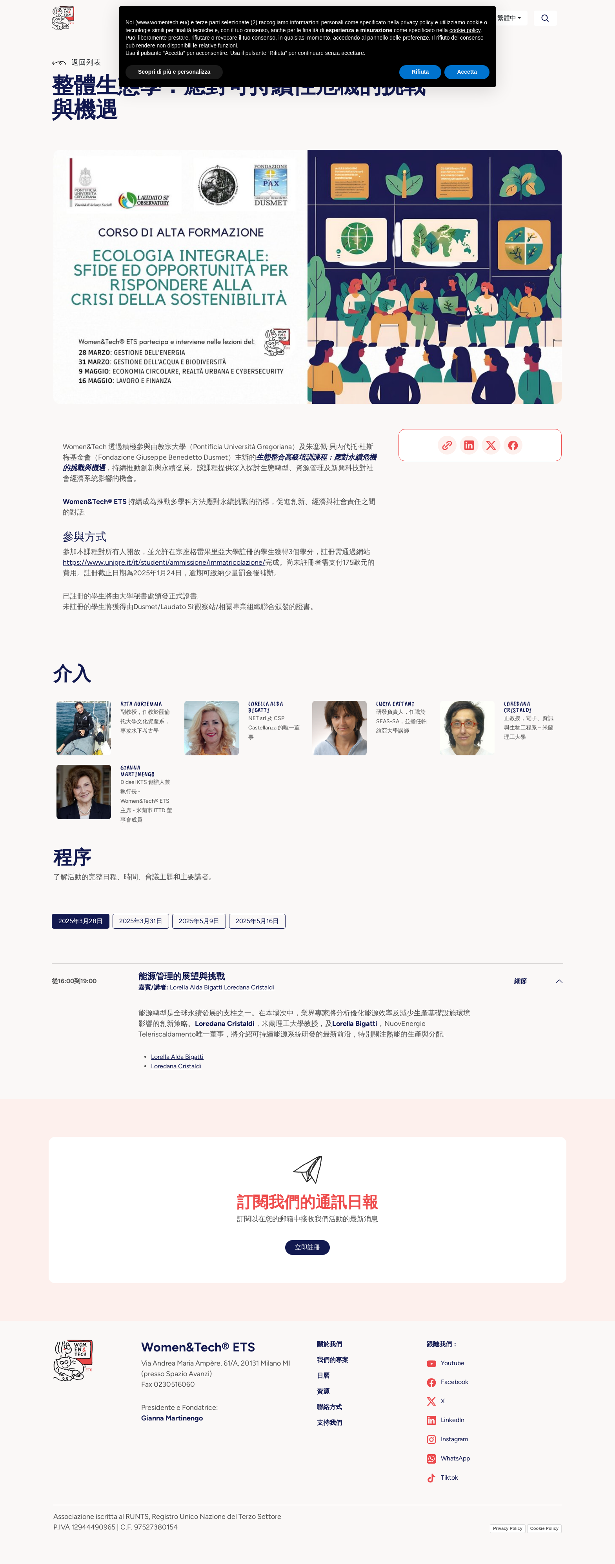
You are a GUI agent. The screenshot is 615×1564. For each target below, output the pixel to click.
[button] (502, 18)
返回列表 (76, 62)
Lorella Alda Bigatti (196, 987)
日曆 (323, 1375)
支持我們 (329, 1422)
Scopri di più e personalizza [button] (174, 72)
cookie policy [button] (464, 30)
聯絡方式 (329, 1407)
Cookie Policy (544, 1528)
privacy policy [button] (416, 22)
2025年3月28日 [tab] (80, 921)
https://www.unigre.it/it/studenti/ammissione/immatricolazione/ (164, 562)
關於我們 (329, 1344)
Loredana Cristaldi (249, 987)
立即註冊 (307, 1247)
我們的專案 (332, 1360)
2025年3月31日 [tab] (140, 921)
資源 (323, 1391)
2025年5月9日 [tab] (199, 921)
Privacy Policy (507, 1528)
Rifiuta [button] (420, 72)
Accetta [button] (467, 72)
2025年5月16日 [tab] (257, 921)
